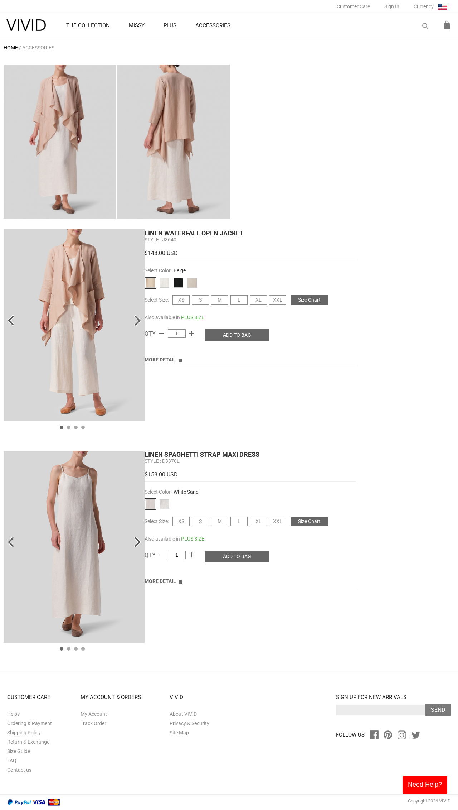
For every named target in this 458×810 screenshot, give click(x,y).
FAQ (11, 760)
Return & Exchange (28, 742)
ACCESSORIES (38, 48)
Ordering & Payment (29, 723)
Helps (13, 714)
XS (181, 300)
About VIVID (183, 714)
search (425, 26)
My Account (94, 714)
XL (258, 300)
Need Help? (425, 784)
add (191, 333)
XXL (277, 300)
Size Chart (309, 300)
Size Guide (18, 751)
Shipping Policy (24, 732)
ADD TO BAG (237, 335)
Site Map (179, 732)
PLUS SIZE (192, 317)
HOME (11, 48)
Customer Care (353, 6)
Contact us (19, 770)
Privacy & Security (189, 723)
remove (161, 333)
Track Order (93, 723)
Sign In (391, 6)
